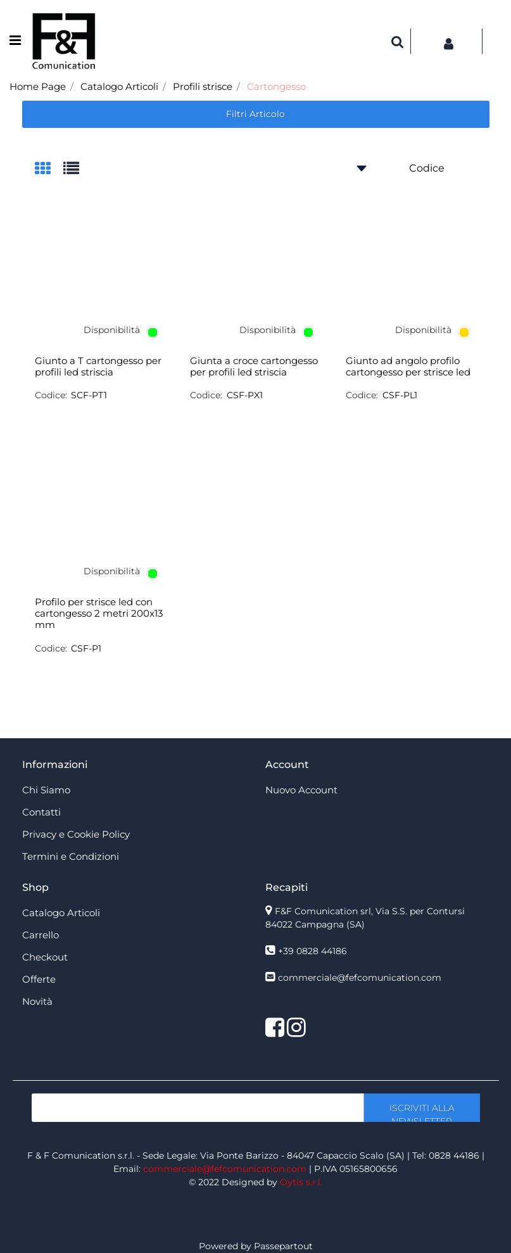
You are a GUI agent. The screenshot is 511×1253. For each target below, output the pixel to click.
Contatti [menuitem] (41, 812)
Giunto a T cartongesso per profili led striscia (98, 366)
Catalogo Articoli (119, 86)
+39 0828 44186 (312, 951)
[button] (421, 1107)
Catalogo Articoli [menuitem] (61, 913)
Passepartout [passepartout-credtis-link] (283, 1246)
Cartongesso (276, 86)
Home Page (37, 86)
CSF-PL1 (399, 395)
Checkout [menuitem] (45, 957)
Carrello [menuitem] (40, 935)
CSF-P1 (86, 648)
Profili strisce (202, 86)
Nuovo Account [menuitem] (301, 790)
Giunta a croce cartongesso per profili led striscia (254, 366)
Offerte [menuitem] (39, 979)
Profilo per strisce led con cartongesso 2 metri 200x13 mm (99, 613)
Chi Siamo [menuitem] (46, 790)
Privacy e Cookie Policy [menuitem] (76, 834)
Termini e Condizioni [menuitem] (70, 856)
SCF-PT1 (89, 395)
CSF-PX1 (245, 395)
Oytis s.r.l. (301, 1182)
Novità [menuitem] (37, 1001)
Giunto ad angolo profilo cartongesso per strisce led (408, 366)
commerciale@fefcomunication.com (359, 977)
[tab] (49, 169)
